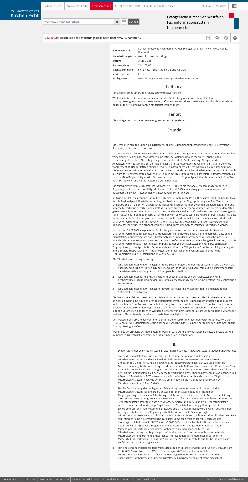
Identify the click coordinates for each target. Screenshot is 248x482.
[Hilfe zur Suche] (117, 21)
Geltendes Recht (52, 6)
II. (50, 54)
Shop (206, 6)
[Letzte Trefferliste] (124, 21)
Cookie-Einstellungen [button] (144, 479)
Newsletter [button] (45, 479)
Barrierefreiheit (111, 479)
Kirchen (10, 479)
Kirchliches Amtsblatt (127, 6)
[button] (234, 6)
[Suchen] (134, 21)
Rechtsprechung (101, 6)
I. (46, 49)
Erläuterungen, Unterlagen (159, 6)
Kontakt (31, 479)
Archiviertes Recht (77, 6)
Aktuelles (221, 6)
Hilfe (125, 479)
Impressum (62, 479)
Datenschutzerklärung (85, 479)
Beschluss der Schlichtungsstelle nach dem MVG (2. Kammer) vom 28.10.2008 (103, 38)
